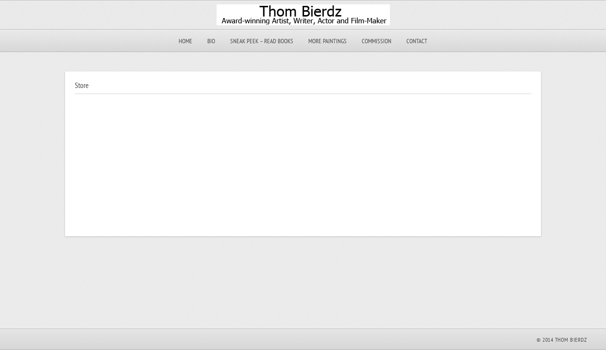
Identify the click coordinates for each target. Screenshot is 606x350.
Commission (376, 41)
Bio (211, 41)
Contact (416, 41)
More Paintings (327, 41)
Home (185, 41)
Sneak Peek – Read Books (261, 41)
